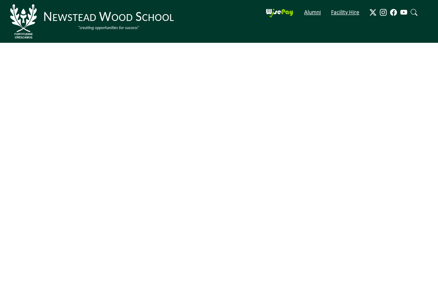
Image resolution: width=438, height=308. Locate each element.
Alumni (312, 12)
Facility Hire (345, 12)
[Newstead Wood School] (93, 21)
